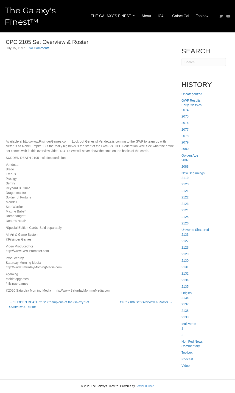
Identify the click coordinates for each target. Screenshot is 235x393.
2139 (185, 317)
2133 (185, 234)
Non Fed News (192, 341)
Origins (187, 293)
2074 (185, 110)
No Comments (39, 48)
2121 (185, 191)
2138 (185, 311)
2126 (185, 223)
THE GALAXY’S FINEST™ (113, 16)
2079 (185, 142)
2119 (185, 178)
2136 (185, 298)
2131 (185, 267)
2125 (185, 217)
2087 (185, 160)
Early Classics (192, 105)
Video (186, 365)
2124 (185, 210)
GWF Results (191, 100)
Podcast (187, 359)
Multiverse (189, 324)
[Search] (204, 62)
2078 (185, 136)
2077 (185, 129)
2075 (185, 116)
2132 (185, 273)
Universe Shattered (195, 230)
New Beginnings (193, 173)
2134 (185, 280)
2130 (185, 260)
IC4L (161, 16)
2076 (185, 123)
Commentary (191, 346)
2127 (185, 241)
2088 (185, 166)
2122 (185, 197)
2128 (185, 247)
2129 (185, 254)
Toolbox (202, 16)
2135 (185, 286)
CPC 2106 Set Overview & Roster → (146, 302)
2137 (185, 304)
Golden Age (190, 155)
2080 (185, 149)
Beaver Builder (145, 386)
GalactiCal (180, 16)
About (146, 16)
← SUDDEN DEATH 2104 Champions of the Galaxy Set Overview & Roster (49, 304)
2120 (185, 184)
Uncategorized (192, 94)
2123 (185, 204)
